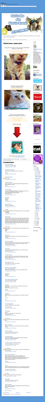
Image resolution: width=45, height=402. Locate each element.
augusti (36, 210)
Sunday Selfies (9, 160)
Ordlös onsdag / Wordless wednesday (38, 198)
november (37, 172)
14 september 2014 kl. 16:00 (10, 166)
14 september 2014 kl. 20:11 (10, 276)
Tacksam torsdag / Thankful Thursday (38, 181)
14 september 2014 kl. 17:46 (10, 206)
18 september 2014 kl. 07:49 (10, 381)
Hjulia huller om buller (9, 169)
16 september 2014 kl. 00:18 (10, 362)
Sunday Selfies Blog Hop (20, 155)
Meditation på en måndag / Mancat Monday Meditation (38, 208)
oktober (36, 173)
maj (36, 214)
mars (36, 217)
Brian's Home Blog (8, 164)
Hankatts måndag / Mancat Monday (38, 176)
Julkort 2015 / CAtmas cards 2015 (19, 39)
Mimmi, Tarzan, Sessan (9, 354)
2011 (35, 223)
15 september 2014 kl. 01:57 (10, 321)
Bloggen (4, 39)
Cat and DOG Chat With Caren (10, 279)
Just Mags (7, 348)
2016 (35, 167)
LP (5, 365)
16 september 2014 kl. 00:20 (10, 370)
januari (36, 219)
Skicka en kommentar (8, 390)
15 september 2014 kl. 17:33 (10, 345)
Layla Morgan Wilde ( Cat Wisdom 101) (12, 342)
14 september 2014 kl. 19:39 (10, 259)
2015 (35, 168)
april (36, 215)
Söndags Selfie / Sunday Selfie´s (38, 201)
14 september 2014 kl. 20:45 (10, 281)
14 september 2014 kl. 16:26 (10, 179)
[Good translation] (2, 5)
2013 (35, 221)
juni (36, 213)
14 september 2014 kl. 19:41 (10, 264)
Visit (37, 143)
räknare (34, 68)
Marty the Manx (8, 182)
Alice (6, 209)
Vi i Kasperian (7, 189)
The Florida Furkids (8, 303)
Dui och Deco (7, 204)
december (37, 171)
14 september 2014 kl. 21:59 (10, 308)
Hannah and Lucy (8, 241)
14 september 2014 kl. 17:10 (10, 186)
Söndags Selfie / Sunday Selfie (38, 194)
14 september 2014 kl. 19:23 (10, 238)
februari (36, 218)
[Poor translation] (4, 5)
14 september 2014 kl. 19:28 (10, 245)
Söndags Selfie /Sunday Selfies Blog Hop (38, 187)
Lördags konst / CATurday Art (38, 178)
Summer (6, 248)
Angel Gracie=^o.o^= (8, 262)
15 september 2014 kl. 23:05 (10, 351)
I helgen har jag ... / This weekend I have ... (38, 191)
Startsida (17, 392)
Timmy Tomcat (7, 384)
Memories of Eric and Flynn (10, 267)
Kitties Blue (7, 216)
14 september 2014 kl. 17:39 (10, 201)
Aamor (6, 284)
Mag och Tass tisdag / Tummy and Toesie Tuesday (38, 184)
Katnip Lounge (7, 324)
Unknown (6, 226)
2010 (35, 225)
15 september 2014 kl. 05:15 (10, 339)
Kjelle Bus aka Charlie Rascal (38, 49)
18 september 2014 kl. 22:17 (10, 388)
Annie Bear (7, 318)
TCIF (35, 202)
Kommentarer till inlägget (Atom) (15, 394)
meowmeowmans (8, 336)
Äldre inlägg (28, 392)
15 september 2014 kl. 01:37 (10, 315)
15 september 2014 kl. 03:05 (10, 333)
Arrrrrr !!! (36, 189)
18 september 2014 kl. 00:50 (10, 376)
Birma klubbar (9, 39)
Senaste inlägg (6, 392)
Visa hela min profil (36, 63)
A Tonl (6, 373)
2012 (35, 222)
